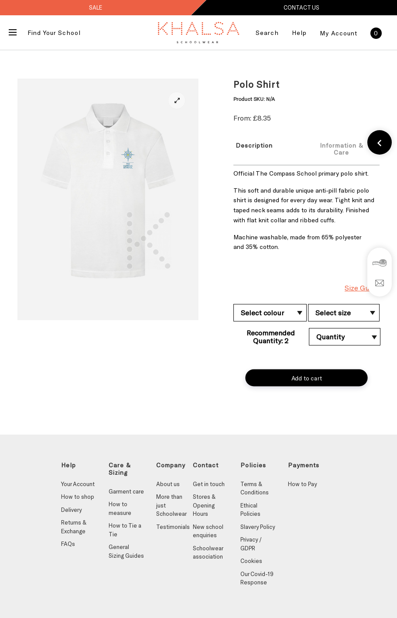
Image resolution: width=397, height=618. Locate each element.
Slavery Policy (257, 526)
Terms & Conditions (254, 488)
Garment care (126, 491)
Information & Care (341, 149)
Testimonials (173, 526)
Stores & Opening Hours (204, 505)
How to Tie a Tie (125, 530)
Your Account (78, 483)
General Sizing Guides (126, 551)
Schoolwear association (208, 552)
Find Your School (54, 32)
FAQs (68, 543)
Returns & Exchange (73, 527)
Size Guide (362, 287)
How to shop (77, 496)
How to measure (120, 508)
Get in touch (209, 483)
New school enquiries (208, 531)
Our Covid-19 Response (257, 578)
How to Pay (302, 483)
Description (254, 145)
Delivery (71, 509)
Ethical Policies (250, 510)
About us (168, 483)
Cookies (251, 560)
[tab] (265, 148)
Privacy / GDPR (251, 544)
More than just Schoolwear (171, 505)
